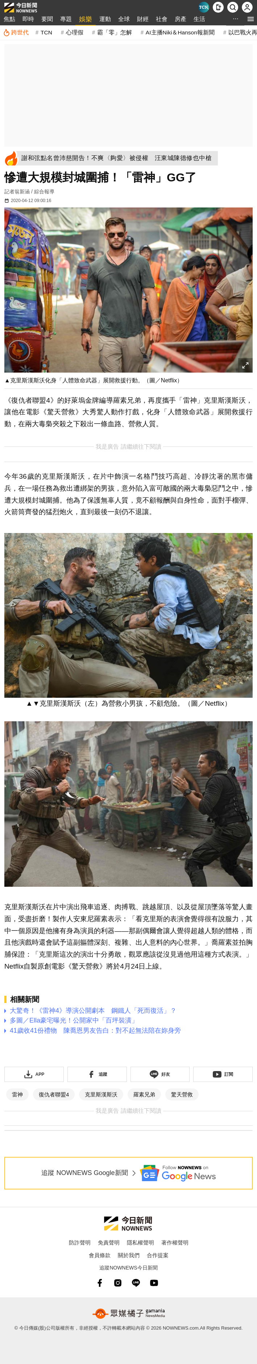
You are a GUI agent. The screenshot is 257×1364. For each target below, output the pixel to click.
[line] (136, 1283)
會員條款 (100, 1255)
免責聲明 (109, 1242)
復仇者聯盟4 (54, 1094)
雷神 (17, 1094)
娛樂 (85, 19)
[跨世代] (16, 32)
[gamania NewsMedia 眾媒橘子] (128, 1313)
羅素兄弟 (144, 1094)
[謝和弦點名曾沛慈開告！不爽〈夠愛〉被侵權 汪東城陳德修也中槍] (118, 158)
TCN (46, 32)
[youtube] (154, 1283)
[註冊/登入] (247, 7)
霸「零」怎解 (114, 32)
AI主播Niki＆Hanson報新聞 (180, 32)
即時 (28, 19)
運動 (105, 19)
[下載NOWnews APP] (218, 7)
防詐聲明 (80, 1242)
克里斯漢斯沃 (101, 1094)
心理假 (74, 32)
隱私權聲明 (140, 1242)
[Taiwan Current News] (203, 7)
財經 (143, 19)
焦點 (9, 19)
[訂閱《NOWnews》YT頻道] (223, 1074)
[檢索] (232, 7)
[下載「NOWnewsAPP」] (34, 1074)
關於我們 (129, 1255)
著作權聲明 (174, 1242)
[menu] (250, 19)
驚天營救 (182, 1094)
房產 (180, 19)
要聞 (47, 19)
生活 (199, 19)
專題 (66, 19)
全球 (124, 19)
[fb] (99, 1283)
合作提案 (158, 1255)
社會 (161, 19)
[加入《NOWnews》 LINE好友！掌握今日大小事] (160, 1074)
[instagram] (118, 1283)
